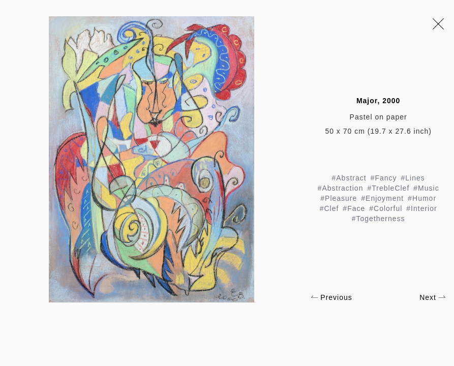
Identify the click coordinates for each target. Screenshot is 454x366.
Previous (331, 297)
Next (432, 297)
